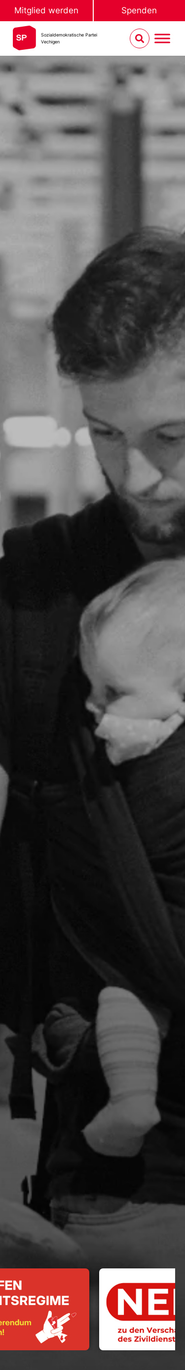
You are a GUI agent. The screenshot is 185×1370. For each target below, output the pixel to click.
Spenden (139, 10)
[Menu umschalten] (162, 38)
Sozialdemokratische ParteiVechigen (69, 38)
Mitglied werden (46, 10)
